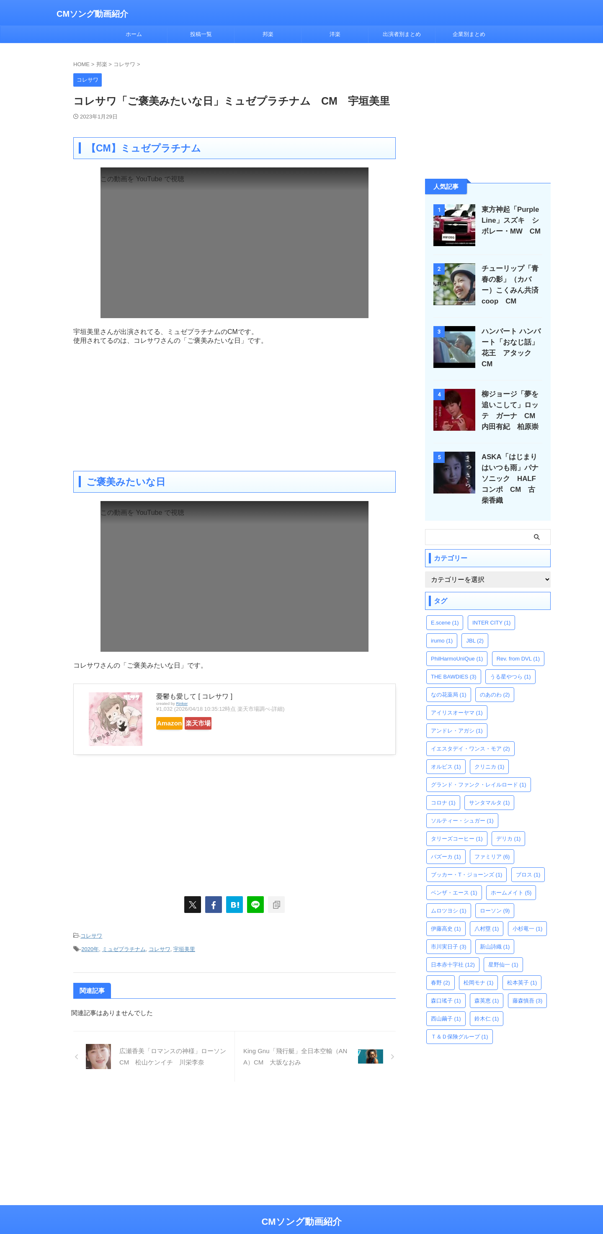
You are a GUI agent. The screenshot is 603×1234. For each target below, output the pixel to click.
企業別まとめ (469, 34)
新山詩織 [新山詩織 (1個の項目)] (495, 932)
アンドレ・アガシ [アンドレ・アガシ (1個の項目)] (457, 716)
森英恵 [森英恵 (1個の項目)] (486, 986)
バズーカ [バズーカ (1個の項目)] (446, 842)
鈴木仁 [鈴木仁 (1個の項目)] (486, 1004)
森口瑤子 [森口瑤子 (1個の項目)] (446, 986)
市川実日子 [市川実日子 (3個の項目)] (448, 932)
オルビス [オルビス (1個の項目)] (446, 752)
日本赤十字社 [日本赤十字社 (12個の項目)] (453, 950)
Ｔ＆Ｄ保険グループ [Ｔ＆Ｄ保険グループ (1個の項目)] (459, 1022)
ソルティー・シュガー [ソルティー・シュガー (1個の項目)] (462, 806)
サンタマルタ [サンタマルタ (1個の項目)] (489, 788)
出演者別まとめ (402, 34)
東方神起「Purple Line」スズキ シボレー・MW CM (510, 220)
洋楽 (335, 34)
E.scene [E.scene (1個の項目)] (445, 608)
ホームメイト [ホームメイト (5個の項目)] (511, 878)
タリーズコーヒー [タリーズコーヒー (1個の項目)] (457, 824)
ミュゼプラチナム (124, 946)
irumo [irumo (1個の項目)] (442, 626)
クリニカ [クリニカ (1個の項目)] (489, 752)
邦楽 (268, 34)
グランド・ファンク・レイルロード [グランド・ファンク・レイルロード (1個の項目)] (478, 770)
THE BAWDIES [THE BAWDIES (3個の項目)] (454, 662)
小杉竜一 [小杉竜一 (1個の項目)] (528, 914)
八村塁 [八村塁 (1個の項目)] (486, 914)
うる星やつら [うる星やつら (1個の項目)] (510, 662)
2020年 (90, 946)
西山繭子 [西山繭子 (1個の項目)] (446, 1004)
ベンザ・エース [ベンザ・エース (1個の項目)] (454, 878)
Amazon (177, 723)
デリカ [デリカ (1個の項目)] (508, 824)
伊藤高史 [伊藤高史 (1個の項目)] (446, 914)
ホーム (134, 34)
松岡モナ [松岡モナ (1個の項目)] (479, 968)
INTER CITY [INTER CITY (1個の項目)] (491, 608)
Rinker (182, 703)
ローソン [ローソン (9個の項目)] (495, 896)
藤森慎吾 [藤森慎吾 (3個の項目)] (528, 986)
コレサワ (91, 935)
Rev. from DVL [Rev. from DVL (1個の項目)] (518, 644)
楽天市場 (220, 723)
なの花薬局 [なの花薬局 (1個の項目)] (448, 680)
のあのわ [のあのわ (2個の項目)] (495, 680)
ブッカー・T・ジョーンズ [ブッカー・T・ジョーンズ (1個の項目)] (466, 860)
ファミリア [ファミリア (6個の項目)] (492, 842)
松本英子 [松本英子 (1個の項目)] (522, 968)
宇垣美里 (184, 946)
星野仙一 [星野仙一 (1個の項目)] (503, 950)
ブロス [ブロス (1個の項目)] (528, 860)
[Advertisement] (234, 404)
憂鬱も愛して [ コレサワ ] (194, 696)
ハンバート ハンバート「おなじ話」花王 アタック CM (513, 342)
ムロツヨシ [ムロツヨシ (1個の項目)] (448, 896)
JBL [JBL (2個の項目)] (474, 626)
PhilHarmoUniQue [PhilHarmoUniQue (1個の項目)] (457, 644)
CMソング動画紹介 (92, 13)
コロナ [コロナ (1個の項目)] (443, 788)
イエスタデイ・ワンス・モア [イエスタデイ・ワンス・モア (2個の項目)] (470, 734)
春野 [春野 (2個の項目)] (440, 968)
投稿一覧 (201, 34)
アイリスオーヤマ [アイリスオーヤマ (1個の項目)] (457, 698)
